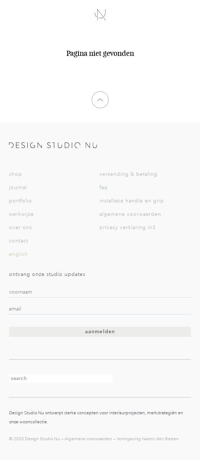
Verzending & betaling (128, 174)
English (18, 254)
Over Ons (20, 227)
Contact (18, 241)
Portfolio (20, 201)
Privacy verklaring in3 (127, 227)
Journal (18, 187)
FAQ (103, 187)
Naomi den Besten (160, 438)
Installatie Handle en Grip (131, 201)
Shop (15, 174)
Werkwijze (21, 214)
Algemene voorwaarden (130, 214)
